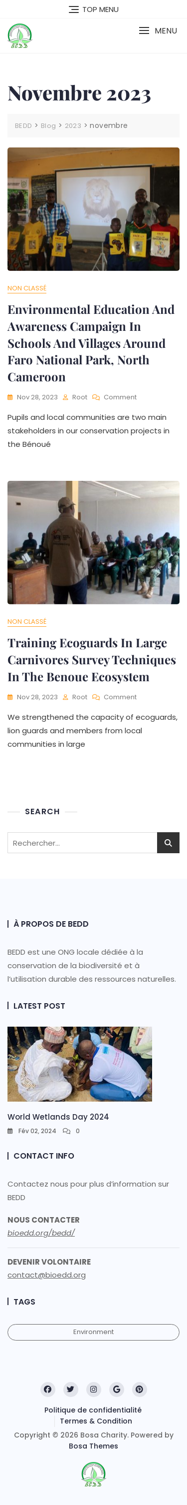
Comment (120, 397)
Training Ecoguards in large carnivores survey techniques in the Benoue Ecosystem (91, 659)
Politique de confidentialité (93, 1410)
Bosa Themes (93, 1446)
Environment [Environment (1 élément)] (93, 1332)
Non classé (26, 288)
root (79, 397)
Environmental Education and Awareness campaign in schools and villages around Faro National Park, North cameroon (91, 342)
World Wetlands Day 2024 (58, 1117)
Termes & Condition (96, 1421)
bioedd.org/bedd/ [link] (41, 1233)
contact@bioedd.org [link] (46, 1275)
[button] (158, 30)
